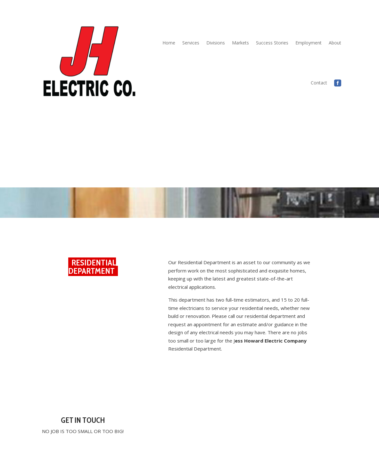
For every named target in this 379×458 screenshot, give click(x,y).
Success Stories (272, 43)
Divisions (215, 43)
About (335, 43)
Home (168, 43)
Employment (308, 43)
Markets (240, 43)
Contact (319, 83)
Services (190, 43)
